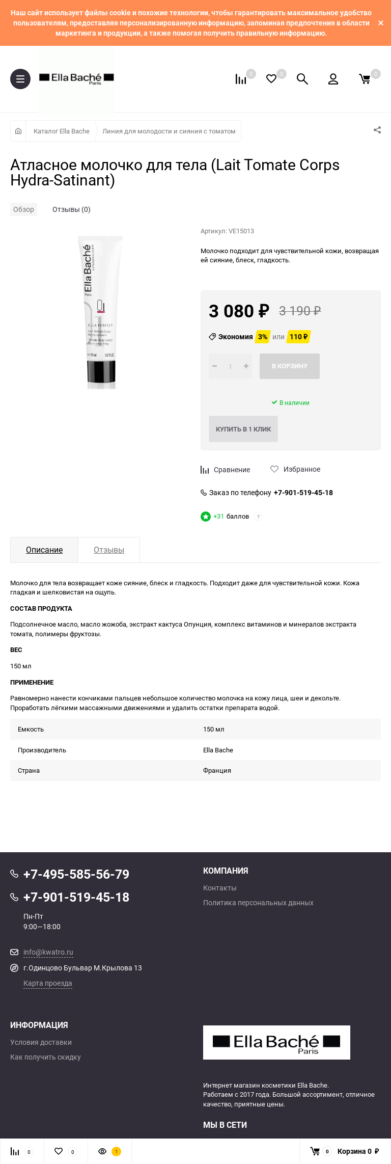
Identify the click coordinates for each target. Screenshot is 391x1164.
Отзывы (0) (71, 209)
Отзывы (109, 549)
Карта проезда (47, 983)
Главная (18, 131)
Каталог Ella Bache (62, 131)
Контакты (220, 887)
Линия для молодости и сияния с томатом (169, 131)
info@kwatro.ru (48, 952)
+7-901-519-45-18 (303, 492)
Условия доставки (41, 1042)
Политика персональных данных (258, 902)
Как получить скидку (45, 1057)
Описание (44, 549)
